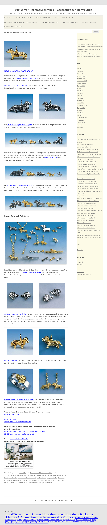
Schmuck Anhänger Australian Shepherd (89, 198)
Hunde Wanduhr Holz (70, 22)
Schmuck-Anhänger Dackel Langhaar (19, 125)
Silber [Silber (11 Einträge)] (13, 519)
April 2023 (80, 95)
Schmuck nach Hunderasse (85, 220)
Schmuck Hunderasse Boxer (85, 208)
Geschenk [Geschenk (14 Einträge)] (93, 517)
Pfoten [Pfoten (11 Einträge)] (8, 519)
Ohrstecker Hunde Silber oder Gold (87, 171)
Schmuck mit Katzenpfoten (13, 27)
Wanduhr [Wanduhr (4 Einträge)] (68, 521)
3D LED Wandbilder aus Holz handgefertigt (19, 434)
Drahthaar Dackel (58, 475)
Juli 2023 (79, 88)
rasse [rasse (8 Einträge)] (68, 520)
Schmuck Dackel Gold (10, 483)
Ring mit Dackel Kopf (11, 360)
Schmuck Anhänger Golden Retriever (88, 201)
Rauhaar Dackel (28, 480)
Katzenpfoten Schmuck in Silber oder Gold (90, 169)
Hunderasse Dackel (51, 158)
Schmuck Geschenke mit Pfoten (86, 203)
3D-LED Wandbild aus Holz (85, 144)
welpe (42, 483)
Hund (65, 475)
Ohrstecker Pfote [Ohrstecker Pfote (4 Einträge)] (19, 523)
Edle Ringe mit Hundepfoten (85, 159)
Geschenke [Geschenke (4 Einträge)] (33, 523)
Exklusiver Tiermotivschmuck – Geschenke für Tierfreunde (53, 10)
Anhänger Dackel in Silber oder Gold (19, 185)
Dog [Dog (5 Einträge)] (35, 521)
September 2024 (82, 76)
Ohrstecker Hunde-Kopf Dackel (27, 78)
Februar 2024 (81, 78)
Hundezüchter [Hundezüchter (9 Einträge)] (49, 520)
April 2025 (80, 71)
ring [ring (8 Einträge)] (64, 520)
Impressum (80, 272)
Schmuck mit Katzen (89, 22)
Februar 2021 (81, 120)
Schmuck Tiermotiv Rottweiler (86, 228)
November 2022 (82, 105)
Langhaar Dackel (52, 478)
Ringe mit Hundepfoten (43, 18)
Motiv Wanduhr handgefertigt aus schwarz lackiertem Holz (24, 431)
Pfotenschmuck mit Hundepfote (87, 184)
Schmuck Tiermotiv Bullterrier (86, 225)
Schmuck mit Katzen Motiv (85, 215)
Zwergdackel (48, 483)
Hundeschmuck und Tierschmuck (87, 166)
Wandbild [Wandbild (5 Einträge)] (43, 521)
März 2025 (80, 73)
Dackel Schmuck (47, 475)
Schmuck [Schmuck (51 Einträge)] (37, 514)
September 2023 (82, 83)
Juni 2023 (80, 91)
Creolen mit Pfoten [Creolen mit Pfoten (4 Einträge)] (77, 521)
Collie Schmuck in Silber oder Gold (87, 149)
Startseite (7, 18)
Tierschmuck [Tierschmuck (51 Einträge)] (22, 514)
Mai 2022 (80, 115)
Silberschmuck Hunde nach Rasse (87, 54)
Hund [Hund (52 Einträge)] (9, 514)
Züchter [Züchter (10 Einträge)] (40, 519)
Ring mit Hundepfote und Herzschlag (88, 44)
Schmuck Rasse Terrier (84, 223)
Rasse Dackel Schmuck (16, 480)
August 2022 (81, 108)
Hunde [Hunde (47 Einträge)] (88, 514)
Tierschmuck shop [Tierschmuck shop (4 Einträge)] (10, 523)
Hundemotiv (13, 478)
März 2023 (80, 98)
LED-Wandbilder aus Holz (50, 22)
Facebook (80, 262)
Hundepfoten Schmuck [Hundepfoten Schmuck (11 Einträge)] (26, 519)
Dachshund (27, 475)
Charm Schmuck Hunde (84, 147)
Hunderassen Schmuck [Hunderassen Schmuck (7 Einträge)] (83, 520)
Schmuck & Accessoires (58, 480)
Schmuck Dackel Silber (24, 483)
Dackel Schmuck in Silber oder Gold (41, 473)
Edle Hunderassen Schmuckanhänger (88, 157)
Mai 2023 (80, 93)
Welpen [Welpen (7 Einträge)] (72, 520)
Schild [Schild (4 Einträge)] (84, 521)
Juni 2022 (80, 113)
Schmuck (47, 480)
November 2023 (82, 81)
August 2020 (81, 122)
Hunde (6, 478)
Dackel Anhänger (36, 475)
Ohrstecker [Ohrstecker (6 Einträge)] (30, 521)
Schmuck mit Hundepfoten (64, 18)
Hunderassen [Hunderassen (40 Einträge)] (45, 517)
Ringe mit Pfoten (82, 196)
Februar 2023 (81, 100)
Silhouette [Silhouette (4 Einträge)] (39, 523)
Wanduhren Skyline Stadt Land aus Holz (89, 235)
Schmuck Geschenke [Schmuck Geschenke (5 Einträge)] (58, 521)
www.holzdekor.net (11, 419)
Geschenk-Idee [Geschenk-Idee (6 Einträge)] (22, 521)
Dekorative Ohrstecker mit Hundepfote (89, 154)
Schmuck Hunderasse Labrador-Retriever (89, 211)
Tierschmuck (36, 483)
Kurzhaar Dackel (41, 478)
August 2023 (81, 86)
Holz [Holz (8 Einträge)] (60, 520)
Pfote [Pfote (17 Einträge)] (71, 517)
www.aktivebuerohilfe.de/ (19, 439)
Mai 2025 (80, 69)
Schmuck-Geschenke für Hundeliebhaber (89, 56)
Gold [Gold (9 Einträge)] (57, 520)
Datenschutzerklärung (84, 274)
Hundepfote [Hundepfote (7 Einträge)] (9, 521)
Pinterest (80, 264)
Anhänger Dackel (18, 475)
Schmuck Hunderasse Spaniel (86, 213)
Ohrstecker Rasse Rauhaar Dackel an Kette (19, 400)
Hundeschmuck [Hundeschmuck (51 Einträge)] (55, 514)
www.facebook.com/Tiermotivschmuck (17, 422)
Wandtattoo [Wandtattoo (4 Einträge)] (45, 523)
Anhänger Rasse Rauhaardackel (15, 314)
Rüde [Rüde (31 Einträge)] (65, 517)
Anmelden (80, 250)
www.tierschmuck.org (11, 414)
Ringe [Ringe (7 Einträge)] (94, 520)
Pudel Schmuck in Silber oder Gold (87, 189)
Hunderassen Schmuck (23, 18)
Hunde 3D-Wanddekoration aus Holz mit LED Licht (21, 22)
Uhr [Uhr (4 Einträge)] (65, 521)
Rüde (42, 480)
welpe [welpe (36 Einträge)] (58, 517)
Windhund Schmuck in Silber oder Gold (89, 237)
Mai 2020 (80, 125)
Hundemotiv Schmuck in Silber (86, 162)
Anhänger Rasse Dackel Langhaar (15, 85)
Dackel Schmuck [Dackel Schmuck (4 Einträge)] (90, 521)
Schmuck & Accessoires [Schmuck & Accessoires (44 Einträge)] (20, 517)
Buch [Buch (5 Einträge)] (38, 521)
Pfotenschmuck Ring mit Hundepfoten (89, 186)
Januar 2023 (80, 103)
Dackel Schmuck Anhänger (18, 70)
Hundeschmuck (31, 478)
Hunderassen (22, 478)
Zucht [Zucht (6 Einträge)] (15, 521)
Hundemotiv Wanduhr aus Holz (86, 164)
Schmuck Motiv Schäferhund (86, 218)
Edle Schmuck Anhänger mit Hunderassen (90, 47)
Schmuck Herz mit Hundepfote (86, 206)
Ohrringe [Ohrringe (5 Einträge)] (48, 521)
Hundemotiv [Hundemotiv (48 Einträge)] (74, 514)
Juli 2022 (79, 110)
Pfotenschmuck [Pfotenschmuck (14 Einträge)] (82, 517)
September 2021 (82, 118)
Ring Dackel (36, 480)
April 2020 (80, 127)
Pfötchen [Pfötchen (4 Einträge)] (27, 523)
